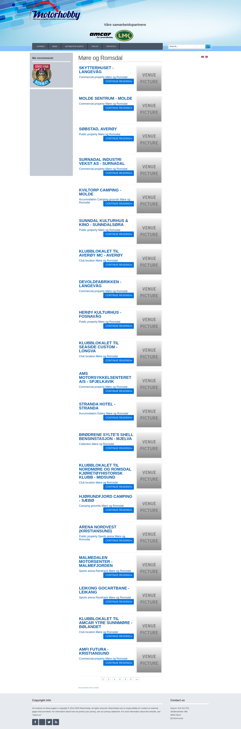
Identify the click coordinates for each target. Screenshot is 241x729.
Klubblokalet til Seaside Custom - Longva (99, 347)
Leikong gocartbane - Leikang (104, 590)
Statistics (111, 46)
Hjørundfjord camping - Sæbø (105, 498)
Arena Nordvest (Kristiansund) (97, 529)
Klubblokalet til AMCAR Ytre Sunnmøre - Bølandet (105, 622)
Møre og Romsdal (116, 77)
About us (37, 715)
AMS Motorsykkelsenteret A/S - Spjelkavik (105, 377)
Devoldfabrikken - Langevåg (100, 283)
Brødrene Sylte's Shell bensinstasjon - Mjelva (106, 436)
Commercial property (92, 77)
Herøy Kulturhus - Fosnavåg (100, 314)
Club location (87, 260)
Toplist (95, 46)
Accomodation (88, 199)
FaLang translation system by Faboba (88, 687)
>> (137, 679)
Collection (85, 444)
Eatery (101, 413)
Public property (88, 134)
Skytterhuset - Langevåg (96, 69)
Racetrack (102, 570)
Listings (40, 46)
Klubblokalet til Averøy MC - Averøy (101, 253)
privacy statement (112, 711)
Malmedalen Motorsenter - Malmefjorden (96, 561)
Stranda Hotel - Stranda (97, 406)
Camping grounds (108, 199)
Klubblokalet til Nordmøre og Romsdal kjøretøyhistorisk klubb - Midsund (105, 471)
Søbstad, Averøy (98, 129)
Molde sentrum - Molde (105, 98)
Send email (178, 718)
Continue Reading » (119, 81)
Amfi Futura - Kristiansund (94, 651)
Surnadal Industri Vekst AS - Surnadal (102, 161)
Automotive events (74, 46)
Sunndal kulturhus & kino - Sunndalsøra (103, 222)
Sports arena (106, 536)
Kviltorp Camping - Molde (100, 192)
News (54, 46)
